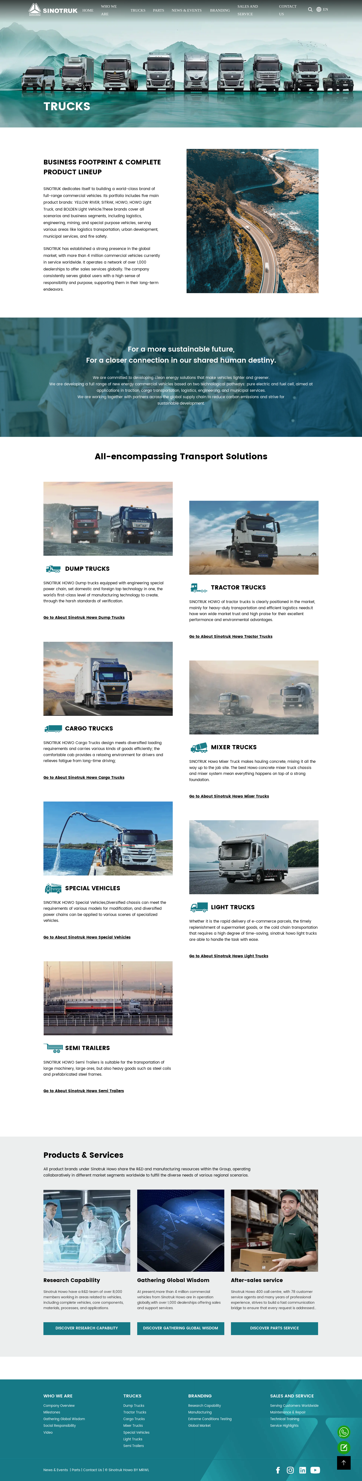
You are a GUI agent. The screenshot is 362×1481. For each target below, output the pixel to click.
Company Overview (59, 1406)
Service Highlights (284, 1425)
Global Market (199, 1425)
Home (88, 10)
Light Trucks (132, 1439)
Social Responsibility (59, 1425)
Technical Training (284, 1419)
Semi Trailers (133, 1446)
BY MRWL (141, 1470)
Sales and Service (248, 10)
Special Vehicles (136, 1432)
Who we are (109, 10)
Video (48, 1432)
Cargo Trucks (134, 1419)
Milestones (51, 1412)
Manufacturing (200, 1412)
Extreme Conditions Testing (210, 1419)
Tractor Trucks (134, 1412)
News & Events (187, 10)
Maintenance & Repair (288, 1412)
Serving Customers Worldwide (294, 1406)
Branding (220, 10)
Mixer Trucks (133, 1425)
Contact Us (288, 10)
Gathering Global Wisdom (64, 1419)
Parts (158, 10)
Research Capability (204, 1406)
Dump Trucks (133, 1406)
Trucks (138, 10)
